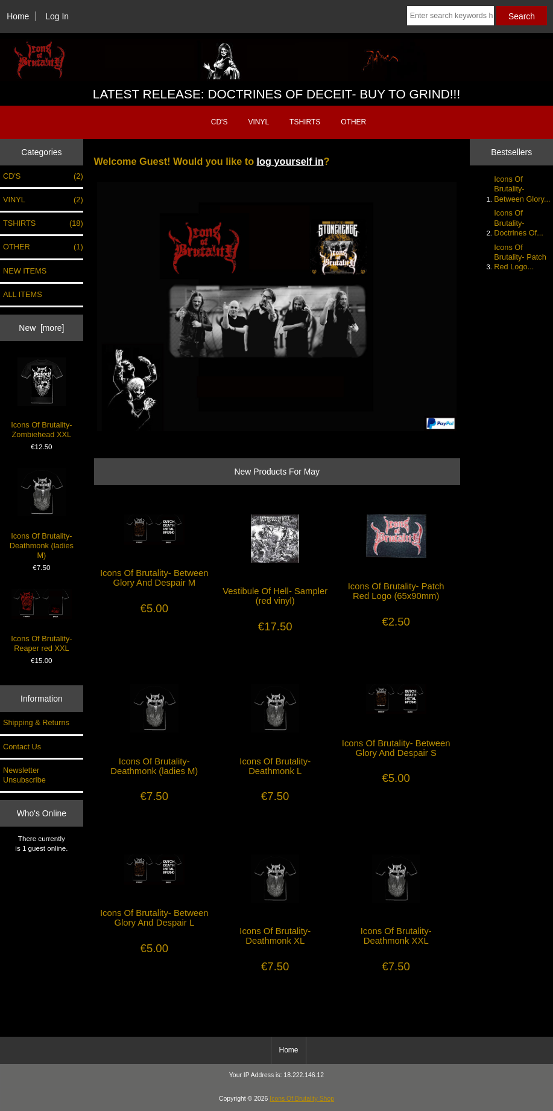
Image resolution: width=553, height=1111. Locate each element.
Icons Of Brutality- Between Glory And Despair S (396, 748)
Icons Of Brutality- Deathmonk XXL (396, 936)
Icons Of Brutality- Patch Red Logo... (520, 257)
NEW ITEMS (24, 270)
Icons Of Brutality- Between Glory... (522, 188)
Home (18, 16)
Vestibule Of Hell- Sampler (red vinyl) (275, 596)
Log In (57, 16)
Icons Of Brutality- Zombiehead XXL (41, 398)
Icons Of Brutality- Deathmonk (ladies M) (42, 514)
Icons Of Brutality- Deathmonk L (275, 766)
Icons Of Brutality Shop (302, 1098)
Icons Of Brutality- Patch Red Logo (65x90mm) (396, 591)
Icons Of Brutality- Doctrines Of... (518, 222)
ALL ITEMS (22, 294)
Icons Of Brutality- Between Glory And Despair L (154, 917)
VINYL (258, 122)
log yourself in (290, 161)
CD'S (219, 122)
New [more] (41, 328)
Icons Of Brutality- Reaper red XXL (41, 620)
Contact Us (22, 746)
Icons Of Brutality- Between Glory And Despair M (154, 578)
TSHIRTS (304, 122)
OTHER (353, 122)
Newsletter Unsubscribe (24, 775)
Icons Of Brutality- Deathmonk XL (275, 936)
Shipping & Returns (36, 722)
